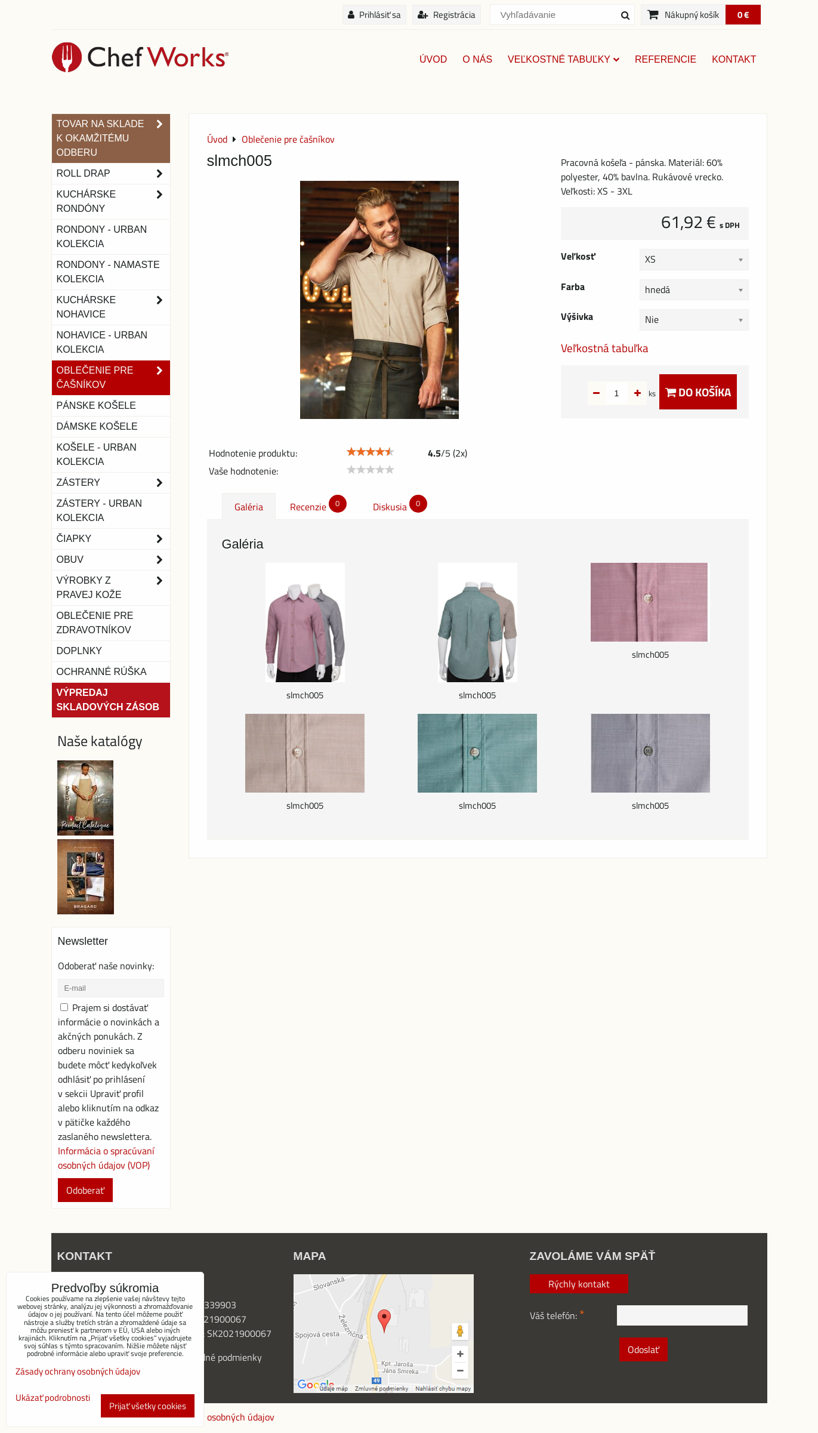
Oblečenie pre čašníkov (113, 377)
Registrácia (447, 14)
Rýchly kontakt (579, 1284)
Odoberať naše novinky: (106, 966)
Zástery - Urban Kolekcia (99, 510)
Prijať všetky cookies (147, 1406)
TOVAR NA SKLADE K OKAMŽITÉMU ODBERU (113, 138)
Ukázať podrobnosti (53, 1398)
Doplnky (79, 651)
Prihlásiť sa (374, 14)
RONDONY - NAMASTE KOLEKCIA (108, 272)
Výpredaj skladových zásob (108, 700)
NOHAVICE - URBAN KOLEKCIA (102, 342)
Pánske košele (96, 405)
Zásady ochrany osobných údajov (207, 1417)
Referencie (665, 59)
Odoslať (643, 1349)
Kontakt (734, 59)
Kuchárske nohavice (113, 307)
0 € (743, 14)
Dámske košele (97, 426)
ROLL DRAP (113, 174)
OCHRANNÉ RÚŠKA (102, 672)
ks (633, 393)
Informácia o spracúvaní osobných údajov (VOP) (106, 1158)
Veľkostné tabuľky (563, 59)
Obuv (113, 560)
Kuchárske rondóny (113, 201)
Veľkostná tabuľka (605, 347)
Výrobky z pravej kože (113, 588)
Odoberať (85, 1190)
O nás (477, 59)
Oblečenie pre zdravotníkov (95, 623)
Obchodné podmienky (218, 1357)
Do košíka (698, 391)
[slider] (370, 452)
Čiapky (113, 539)
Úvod (433, 59)
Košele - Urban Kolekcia (97, 454)
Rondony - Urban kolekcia (102, 236)
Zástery (113, 483)
